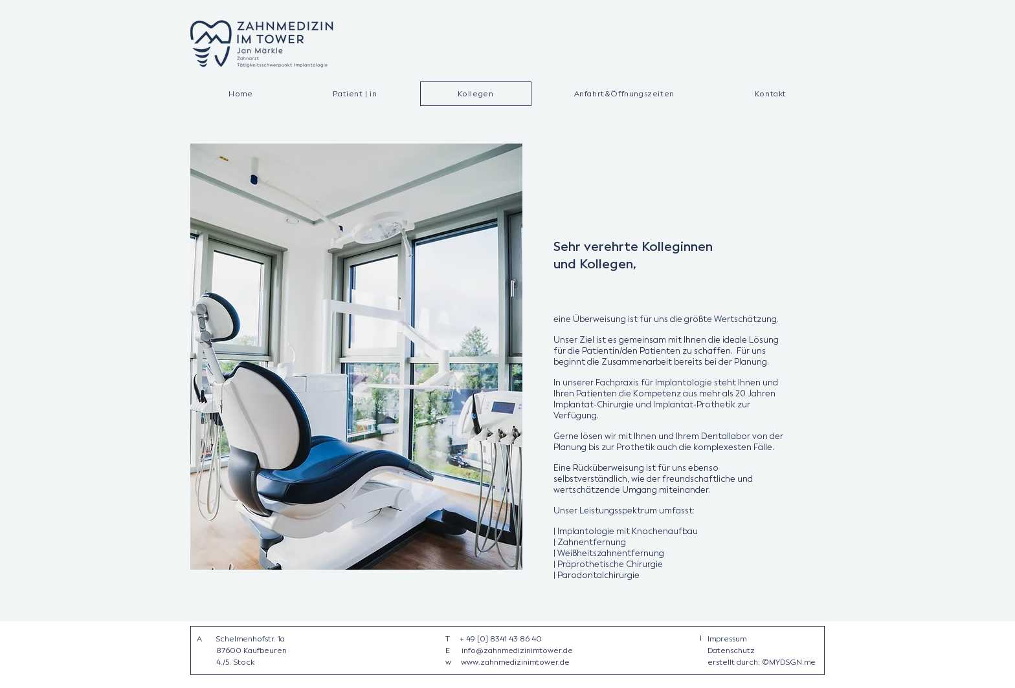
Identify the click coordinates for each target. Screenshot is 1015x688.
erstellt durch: (735, 662)
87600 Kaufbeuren (251, 650)
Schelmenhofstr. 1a (250, 639)
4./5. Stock (235, 662)
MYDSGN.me (792, 662)
